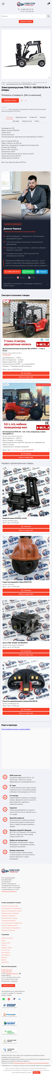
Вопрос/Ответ (6, 943)
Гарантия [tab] (43, 117)
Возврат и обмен (7, 947)
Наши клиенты (6, 952)
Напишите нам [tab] (27, 121)
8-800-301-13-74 (27, 10)
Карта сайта (5, 962)
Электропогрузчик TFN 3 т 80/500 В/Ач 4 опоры (21, 84)
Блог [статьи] (5, 950)
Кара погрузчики (14, 109)
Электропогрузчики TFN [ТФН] (11, 111)
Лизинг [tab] (37, 121)
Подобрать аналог (10, 100)
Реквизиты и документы (9, 891)
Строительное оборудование (11, 928)
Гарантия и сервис (7, 938)
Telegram (41, 272)
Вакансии (4, 957)
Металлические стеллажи (9, 918)
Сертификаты (6, 955)
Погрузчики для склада (26, 109)
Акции (3, 940)
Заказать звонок (26, 21)
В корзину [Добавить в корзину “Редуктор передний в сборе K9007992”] (27, 590)
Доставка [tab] (16, 121)
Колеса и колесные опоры (10, 906)
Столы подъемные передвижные (12, 923)
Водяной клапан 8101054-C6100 (15, 518)
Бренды (4, 960)
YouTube (21, 277)
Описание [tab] (9, 117)
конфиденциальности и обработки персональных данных (31, 1063)
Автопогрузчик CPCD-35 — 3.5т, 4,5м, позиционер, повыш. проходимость (24, 433)
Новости (4, 945)
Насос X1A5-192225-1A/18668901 (15, 643)
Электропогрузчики (26, 82)
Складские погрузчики (8, 915)
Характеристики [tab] (21, 117)
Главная (4, 82)
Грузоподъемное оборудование (11, 908)
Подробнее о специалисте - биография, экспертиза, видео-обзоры (26, 284)
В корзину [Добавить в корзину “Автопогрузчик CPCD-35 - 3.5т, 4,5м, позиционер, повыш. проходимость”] (27, 454)
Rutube (31, 277)
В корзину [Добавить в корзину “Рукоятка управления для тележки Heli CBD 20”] (27, 709)
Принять (36, 1072)
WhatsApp (28, 272)
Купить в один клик (26, 377)
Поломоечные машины (9, 920)
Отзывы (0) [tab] (33, 117)
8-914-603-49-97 (7, 971)
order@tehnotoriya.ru (12, 973)
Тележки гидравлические (9, 925)
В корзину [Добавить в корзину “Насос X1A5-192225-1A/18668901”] (27, 651)
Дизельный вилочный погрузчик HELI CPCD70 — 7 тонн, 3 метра (24, 350)
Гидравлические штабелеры (10, 913)
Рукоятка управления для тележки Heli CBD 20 (20, 701)
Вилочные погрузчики (13, 82)
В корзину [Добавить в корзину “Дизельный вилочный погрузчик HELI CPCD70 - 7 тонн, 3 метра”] (27, 373)
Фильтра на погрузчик (8, 930)
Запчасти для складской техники (12, 911)
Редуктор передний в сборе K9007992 (17, 582)
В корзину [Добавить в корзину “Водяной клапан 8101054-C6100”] (27, 526)
